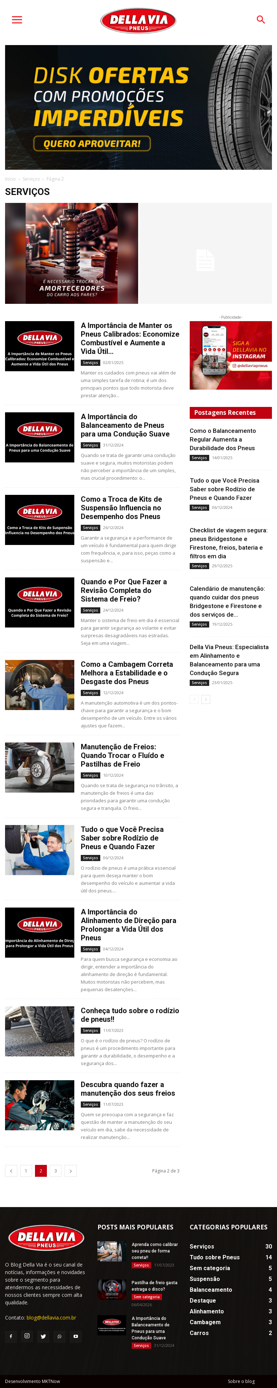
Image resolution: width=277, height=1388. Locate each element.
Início (10, 179)
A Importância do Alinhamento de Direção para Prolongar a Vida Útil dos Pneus (128, 925)
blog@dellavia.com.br (51, 1317)
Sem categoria (147, 1296)
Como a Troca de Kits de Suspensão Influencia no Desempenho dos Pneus (121, 508)
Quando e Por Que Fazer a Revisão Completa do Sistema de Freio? (124, 590)
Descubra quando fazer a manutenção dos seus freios (128, 1088)
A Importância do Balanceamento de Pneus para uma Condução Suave (125, 425)
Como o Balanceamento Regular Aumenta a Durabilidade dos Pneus (223, 439)
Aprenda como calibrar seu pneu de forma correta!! (155, 1251)
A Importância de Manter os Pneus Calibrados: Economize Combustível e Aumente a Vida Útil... (130, 338)
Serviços (31, 179)
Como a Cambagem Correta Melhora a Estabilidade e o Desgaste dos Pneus (127, 673)
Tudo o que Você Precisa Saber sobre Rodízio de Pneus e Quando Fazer (122, 838)
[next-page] (71, 1171)
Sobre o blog (241, 1381)
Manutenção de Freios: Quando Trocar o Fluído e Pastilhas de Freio (122, 755)
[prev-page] (11, 1171)
